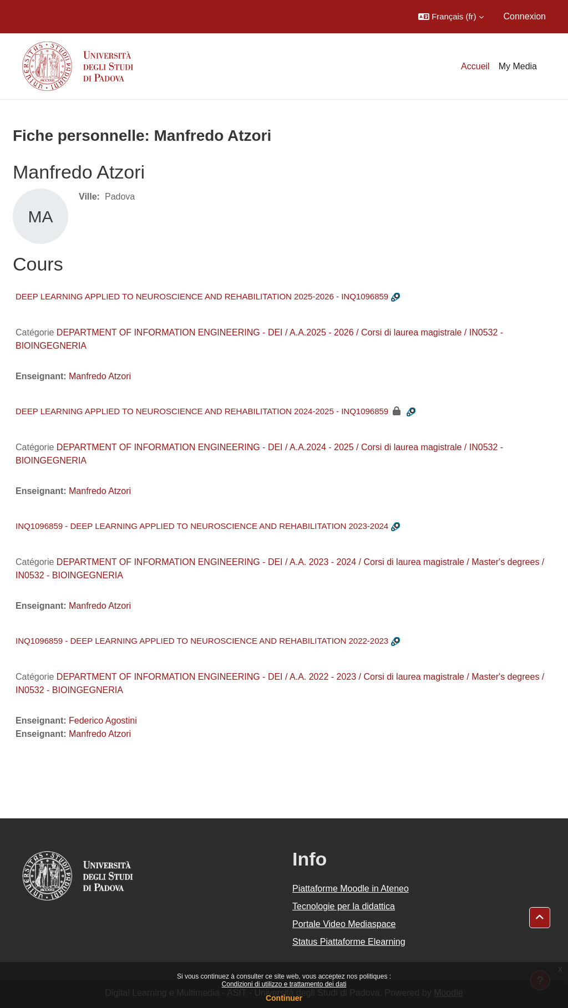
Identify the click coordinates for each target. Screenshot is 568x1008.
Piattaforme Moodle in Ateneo (350, 888)
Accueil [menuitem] (475, 66)
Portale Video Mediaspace (344, 924)
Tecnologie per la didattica (343, 906)
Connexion (525, 16)
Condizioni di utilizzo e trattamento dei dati (284, 984)
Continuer (284, 998)
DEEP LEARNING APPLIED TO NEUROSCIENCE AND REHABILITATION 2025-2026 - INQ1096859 (202, 296)
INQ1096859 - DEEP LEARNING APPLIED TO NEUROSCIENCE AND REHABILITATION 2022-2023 (202, 640)
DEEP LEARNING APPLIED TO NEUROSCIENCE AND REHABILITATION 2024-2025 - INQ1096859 (202, 411)
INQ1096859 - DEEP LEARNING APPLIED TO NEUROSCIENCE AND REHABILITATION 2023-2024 (202, 526)
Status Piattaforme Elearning (348, 941)
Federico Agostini (103, 720)
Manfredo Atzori (100, 376)
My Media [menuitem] (518, 66)
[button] (451, 16)
